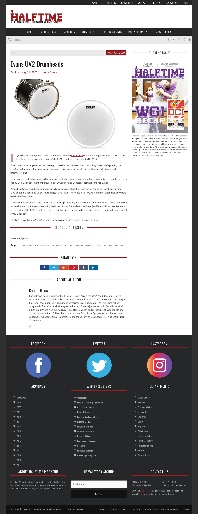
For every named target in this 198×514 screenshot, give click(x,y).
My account (172, 2)
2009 (19, 412)
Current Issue (49, 32)
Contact (142, 2)
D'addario (68, 245)
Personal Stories (84, 421)
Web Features (82, 397)
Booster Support (145, 455)
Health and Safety (145, 440)
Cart (186, 2)
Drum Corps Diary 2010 (86, 455)
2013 (19, 431)
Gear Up (141, 421)
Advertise (97, 2)
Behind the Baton (145, 436)
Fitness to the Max (145, 445)
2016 (19, 445)
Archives (69, 32)
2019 (19, 460)
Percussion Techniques (86, 441)
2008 (19, 407)
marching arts (57, 245)
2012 (19, 426)
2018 (19, 455)
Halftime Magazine (42, 245)
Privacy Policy (151, 509)
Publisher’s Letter (145, 407)
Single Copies (163, 32)
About (30, 32)
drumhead (79, 245)
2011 (18, 421)
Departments (89, 32)
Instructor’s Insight (85, 450)
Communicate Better (85, 407)
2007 (19, 402)
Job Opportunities (120, 509)
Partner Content (138, 32)
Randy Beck (119, 245)
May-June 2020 (116, 52)
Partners (111, 2)
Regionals (142, 426)
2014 (19, 436)
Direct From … (143, 431)
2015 (19, 440)
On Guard (81, 445)
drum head (90, 245)
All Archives (21, 397)
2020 (19, 464)
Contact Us (146, 490)
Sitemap (185, 509)
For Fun (141, 450)
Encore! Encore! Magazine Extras (90, 402)
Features (141, 402)
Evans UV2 (77, 155)
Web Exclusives (113, 32)
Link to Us (157, 2)
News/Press (127, 2)
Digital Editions (144, 397)
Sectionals (142, 416)
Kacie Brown (49, 72)
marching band (27, 245)
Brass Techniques (84, 436)
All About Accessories (86, 431)
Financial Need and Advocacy (88, 416)
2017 (19, 450)
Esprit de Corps (83, 412)
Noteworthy (142, 412)
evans (99, 245)
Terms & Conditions (170, 509)
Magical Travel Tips (85, 426)
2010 (19, 416)
